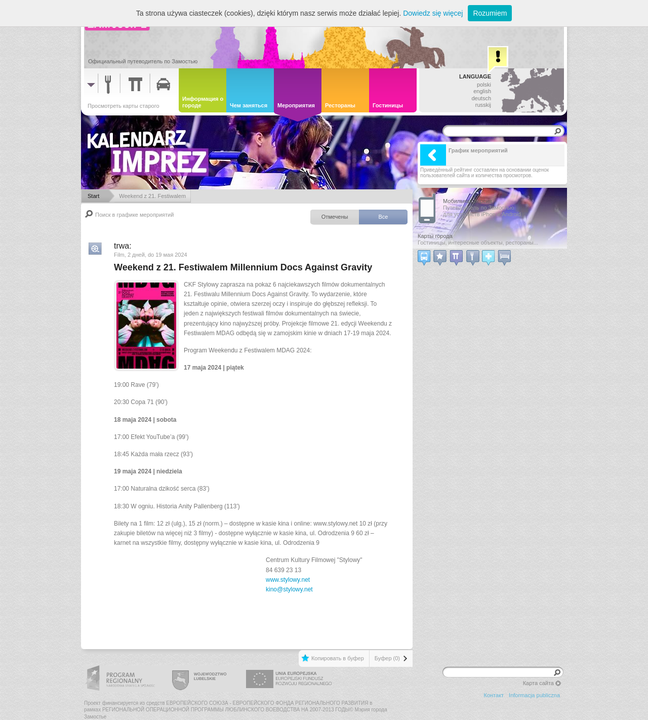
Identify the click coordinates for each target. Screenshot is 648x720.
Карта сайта (538, 683)
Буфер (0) (387, 658)
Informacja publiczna (534, 695)
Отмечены (334, 217)
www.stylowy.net (288, 579)
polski (484, 85)
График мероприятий (464, 155)
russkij (483, 105)
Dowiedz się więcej (433, 13)
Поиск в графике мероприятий (134, 215)
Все (383, 217)
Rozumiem (490, 13)
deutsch (481, 98)
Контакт (494, 695)
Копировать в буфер (337, 658)
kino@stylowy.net (289, 589)
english (482, 91)
